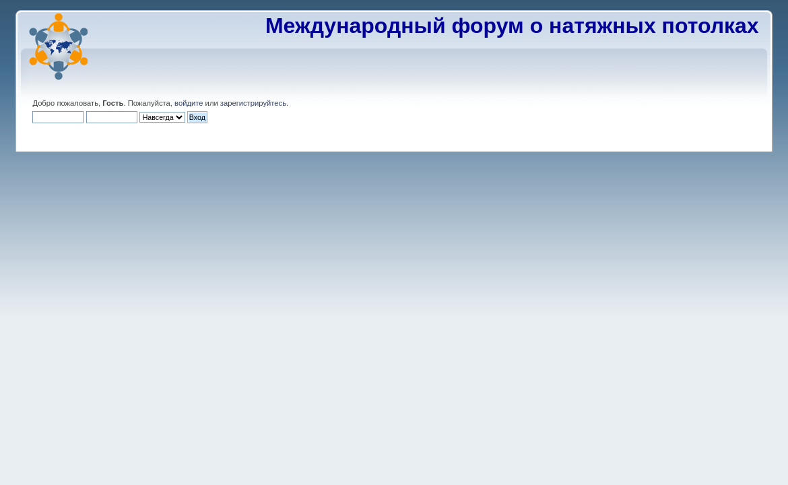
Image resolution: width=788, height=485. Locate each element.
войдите (188, 103)
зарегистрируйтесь (253, 103)
